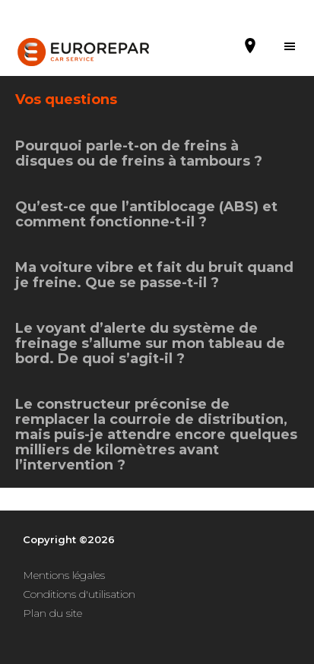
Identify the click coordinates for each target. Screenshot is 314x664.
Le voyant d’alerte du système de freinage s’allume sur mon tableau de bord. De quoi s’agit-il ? (150, 343)
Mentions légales (64, 575)
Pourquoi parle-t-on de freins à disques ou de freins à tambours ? (138, 153)
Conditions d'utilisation (79, 594)
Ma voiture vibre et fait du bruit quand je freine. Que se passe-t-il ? (154, 275)
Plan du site (52, 613)
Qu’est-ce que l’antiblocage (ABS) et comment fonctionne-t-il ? (146, 214)
